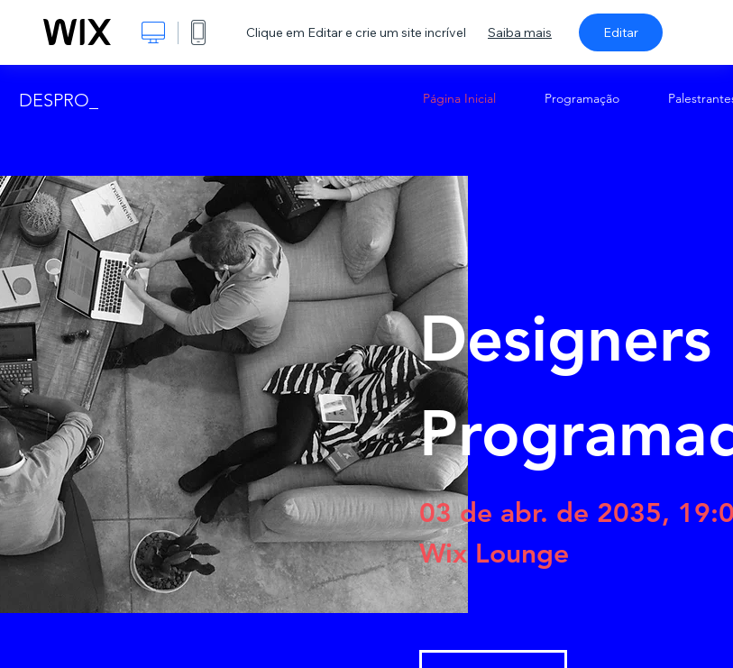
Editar (620, 32)
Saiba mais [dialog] (520, 32)
